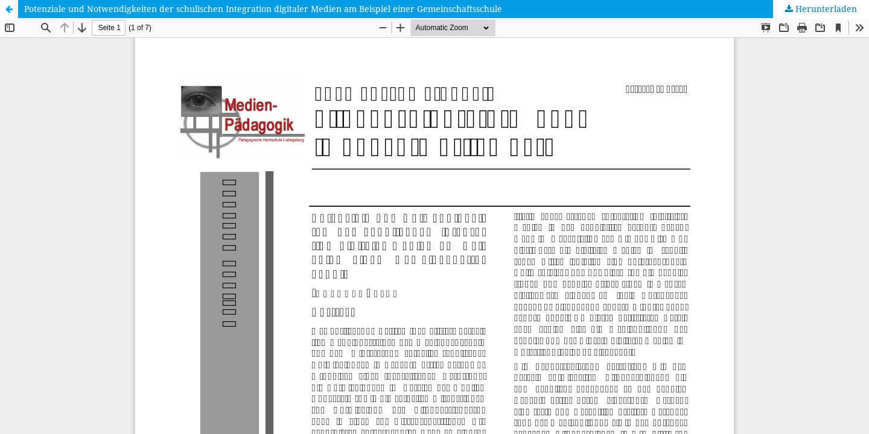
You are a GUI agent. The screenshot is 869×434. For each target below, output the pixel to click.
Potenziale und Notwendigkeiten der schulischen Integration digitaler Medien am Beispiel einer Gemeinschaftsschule (263, 8)
